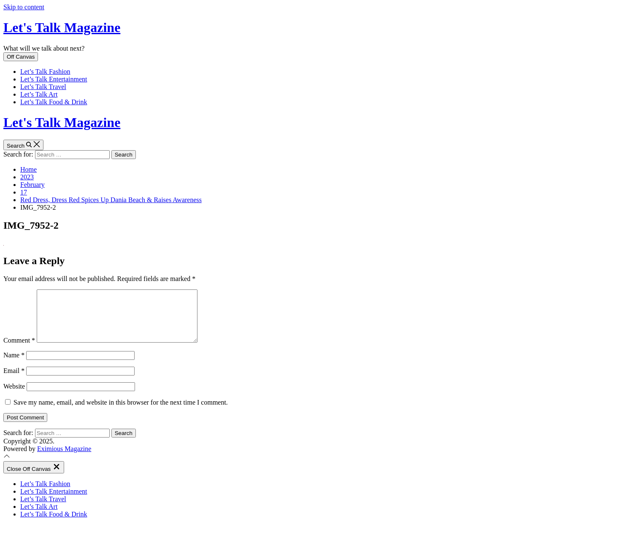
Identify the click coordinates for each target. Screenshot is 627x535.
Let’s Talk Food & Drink (53, 101)
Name (13, 365)
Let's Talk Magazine (61, 27)
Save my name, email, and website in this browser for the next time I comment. (121, 412)
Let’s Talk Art (38, 94)
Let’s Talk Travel (43, 86)
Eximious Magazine (64, 458)
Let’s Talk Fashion (45, 71)
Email (13, 380)
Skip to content (23, 7)
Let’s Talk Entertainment (53, 79)
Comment (19, 350)
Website (14, 396)
